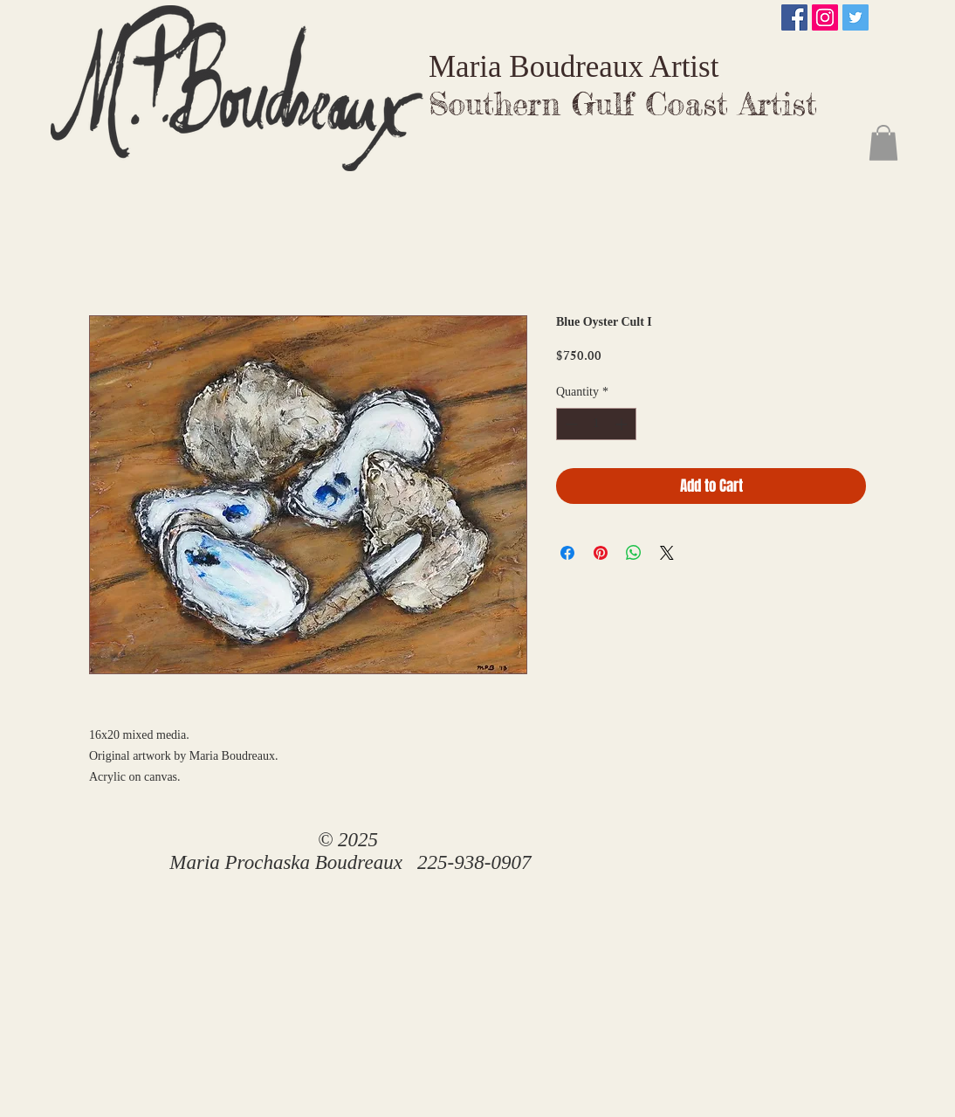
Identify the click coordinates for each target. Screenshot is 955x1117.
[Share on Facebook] (567, 552)
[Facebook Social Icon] (794, 17)
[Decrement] (570, 424)
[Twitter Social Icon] (855, 17)
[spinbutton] (596, 424)
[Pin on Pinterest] (600, 552)
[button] (883, 143)
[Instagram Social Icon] (825, 17)
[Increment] (623, 424)
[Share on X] (666, 552)
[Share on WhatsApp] (633, 552)
